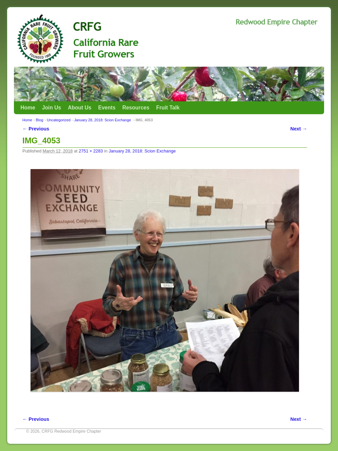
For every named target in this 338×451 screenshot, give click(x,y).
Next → (298, 128)
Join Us (51, 107)
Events (106, 107)
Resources (135, 107)
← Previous (35, 128)
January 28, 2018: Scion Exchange (102, 120)
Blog (39, 120)
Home (27, 107)
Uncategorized (59, 120)
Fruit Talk (168, 107)
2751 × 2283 (91, 150)
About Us (79, 107)
